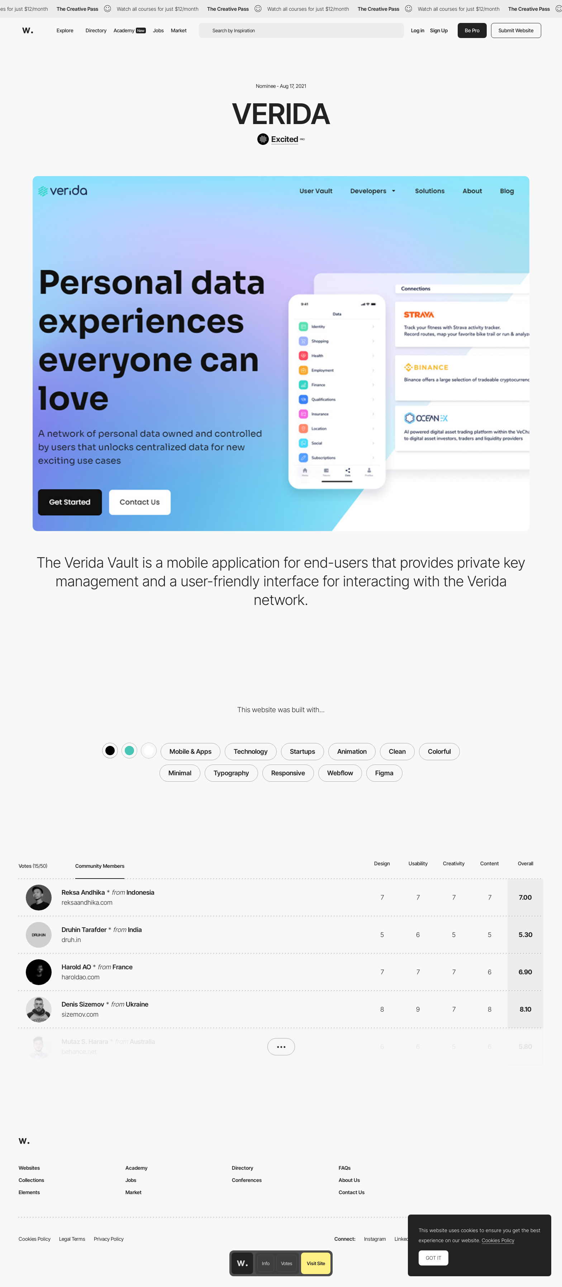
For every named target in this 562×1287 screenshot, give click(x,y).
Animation (352, 751)
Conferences (247, 1180)
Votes (286, 1263)
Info (266, 1263)
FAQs (345, 1168)
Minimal (179, 773)
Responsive (288, 773)
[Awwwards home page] (242, 1263)
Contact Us (352, 1192)
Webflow (340, 773)
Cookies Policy (35, 1239)
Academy (130, 30)
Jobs (158, 30)
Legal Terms (72, 1239)
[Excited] (280, 139)
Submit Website (516, 30)
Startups (302, 751)
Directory (96, 30)
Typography (231, 773)
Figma (384, 773)
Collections (31, 1180)
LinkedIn (404, 1239)
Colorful (439, 751)
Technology (251, 751)
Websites (29, 1168)
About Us (349, 1180)
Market (179, 30)
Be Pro (472, 30)
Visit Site (316, 1263)
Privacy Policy (109, 1239)
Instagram (375, 1239)
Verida (281, 113)
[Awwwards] (27, 30)
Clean (397, 751)
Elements (29, 1192)
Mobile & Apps (190, 751)
